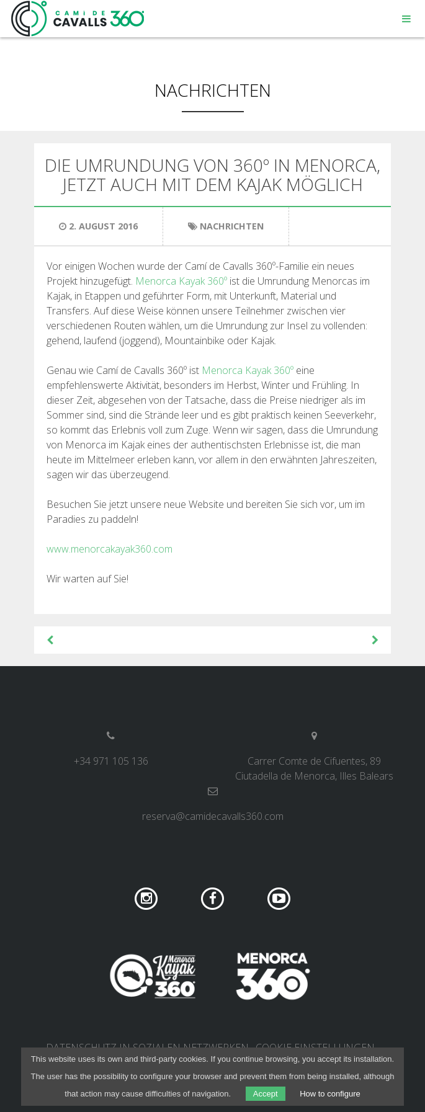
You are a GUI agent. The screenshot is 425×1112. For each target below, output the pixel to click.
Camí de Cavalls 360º (78, 18)
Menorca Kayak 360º (182, 281)
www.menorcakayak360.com (109, 549)
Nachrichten (212, 90)
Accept (265, 1093)
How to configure (330, 1093)
